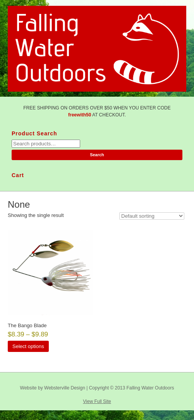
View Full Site (97, 401)
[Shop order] (151, 216)
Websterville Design (64, 388)
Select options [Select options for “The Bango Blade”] (28, 346)
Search (97, 154)
